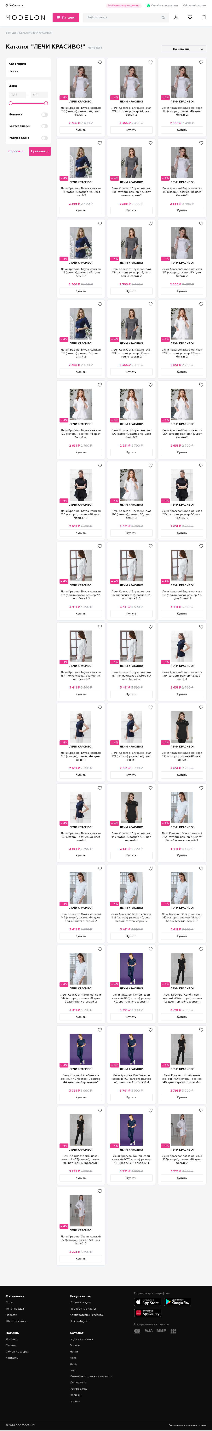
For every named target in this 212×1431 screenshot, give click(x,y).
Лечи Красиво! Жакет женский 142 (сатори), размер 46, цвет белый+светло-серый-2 (131, 917)
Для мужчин (78, 1382)
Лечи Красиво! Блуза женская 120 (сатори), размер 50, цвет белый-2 (131, 514)
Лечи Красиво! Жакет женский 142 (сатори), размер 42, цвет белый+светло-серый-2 (182, 837)
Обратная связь (16, 1321)
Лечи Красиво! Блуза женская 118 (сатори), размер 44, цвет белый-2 (131, 111)
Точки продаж (15, 1308)
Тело (73, 1370)
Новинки (75, 1395)
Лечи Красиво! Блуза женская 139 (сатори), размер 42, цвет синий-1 (182, 676)
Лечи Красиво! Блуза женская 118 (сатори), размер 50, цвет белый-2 (182, 272)
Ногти (13, 71)
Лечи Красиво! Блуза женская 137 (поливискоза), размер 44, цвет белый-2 (131, 595)
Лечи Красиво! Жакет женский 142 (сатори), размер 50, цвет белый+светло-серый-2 (80, 998)
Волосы (75, 1345)
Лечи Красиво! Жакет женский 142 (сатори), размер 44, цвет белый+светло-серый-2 (80, 917)
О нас (9, 1302)
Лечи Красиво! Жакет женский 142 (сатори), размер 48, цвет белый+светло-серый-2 (182, 917)
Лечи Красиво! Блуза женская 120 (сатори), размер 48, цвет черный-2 (81, 514)
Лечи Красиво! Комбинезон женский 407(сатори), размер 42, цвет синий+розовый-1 (131, 998)
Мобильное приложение (123, 5)
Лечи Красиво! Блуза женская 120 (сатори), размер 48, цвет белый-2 (182, 434)
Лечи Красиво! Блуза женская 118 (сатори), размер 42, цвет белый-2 (81, 111)
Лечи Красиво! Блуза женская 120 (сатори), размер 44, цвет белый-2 (81, 434)
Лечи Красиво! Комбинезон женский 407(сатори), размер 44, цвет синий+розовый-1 (80, 1079)
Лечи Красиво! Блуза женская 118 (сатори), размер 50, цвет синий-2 (81, 353)
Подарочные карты (83, 1308)
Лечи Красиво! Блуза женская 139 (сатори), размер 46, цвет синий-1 (131, 756)
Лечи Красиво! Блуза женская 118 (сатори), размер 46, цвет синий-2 (81, 192)
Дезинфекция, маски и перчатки (91, 1376)
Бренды (11, 33)
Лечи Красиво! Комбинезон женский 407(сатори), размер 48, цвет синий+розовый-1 (131, 1159)
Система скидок (80, 1302)
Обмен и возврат (17, 1351)
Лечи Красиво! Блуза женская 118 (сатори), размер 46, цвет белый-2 (182, 111)
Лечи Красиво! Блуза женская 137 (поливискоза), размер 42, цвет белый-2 (81, 595)
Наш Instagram (79, 1321)
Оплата (11, 1345)
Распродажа (78, 1388)
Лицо (73, 1364)
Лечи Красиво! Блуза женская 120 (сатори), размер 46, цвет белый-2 (131, 434)
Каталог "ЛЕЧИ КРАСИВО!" (36, 33)
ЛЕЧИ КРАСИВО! (80, 101)
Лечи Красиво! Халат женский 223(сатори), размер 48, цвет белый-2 (182, 1159)
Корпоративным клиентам (87, 1315)
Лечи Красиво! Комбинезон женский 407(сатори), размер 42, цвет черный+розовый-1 (182, 998)
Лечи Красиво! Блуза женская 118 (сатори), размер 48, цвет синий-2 (81, 272)
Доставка (12, 1339)
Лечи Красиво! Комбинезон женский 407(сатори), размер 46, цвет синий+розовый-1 (131, 1079)
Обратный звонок (194, 5)
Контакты (12, 1358)
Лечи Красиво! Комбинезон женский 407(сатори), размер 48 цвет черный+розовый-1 (80, 1159)
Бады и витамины (81, 1339)
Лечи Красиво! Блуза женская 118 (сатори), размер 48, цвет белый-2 (182, 192)
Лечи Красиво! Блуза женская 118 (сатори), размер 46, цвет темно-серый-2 (131, 192)
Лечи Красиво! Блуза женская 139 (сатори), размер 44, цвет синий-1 (81, 756)
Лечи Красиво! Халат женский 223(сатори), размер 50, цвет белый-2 (81, 1240)
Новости (11, 1315)
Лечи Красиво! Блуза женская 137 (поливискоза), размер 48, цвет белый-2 (81, 676)
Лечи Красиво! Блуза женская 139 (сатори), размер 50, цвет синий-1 (81, 837)
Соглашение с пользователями (187, 1425)
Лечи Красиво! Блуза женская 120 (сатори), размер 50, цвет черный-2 (182, 514)
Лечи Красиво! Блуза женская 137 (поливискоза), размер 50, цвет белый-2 (131, 676)
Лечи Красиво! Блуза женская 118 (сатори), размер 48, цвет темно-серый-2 (131, 272)
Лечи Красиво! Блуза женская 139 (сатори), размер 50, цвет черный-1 (131, 837)
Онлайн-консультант (162, 6)
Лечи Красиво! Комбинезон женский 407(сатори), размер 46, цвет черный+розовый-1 (182, 1079)
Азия (73, 1358)
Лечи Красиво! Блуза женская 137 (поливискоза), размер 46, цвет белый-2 (182, 595)
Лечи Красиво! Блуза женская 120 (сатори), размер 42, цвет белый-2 (182, 353)
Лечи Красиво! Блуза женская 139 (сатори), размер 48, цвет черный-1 (182, 756)
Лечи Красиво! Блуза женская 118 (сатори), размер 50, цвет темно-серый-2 (131, 353)
